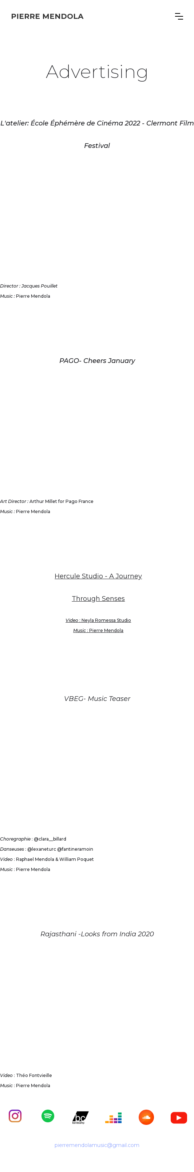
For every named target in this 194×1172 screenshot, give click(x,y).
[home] (47, 16)
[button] (179, 16)
